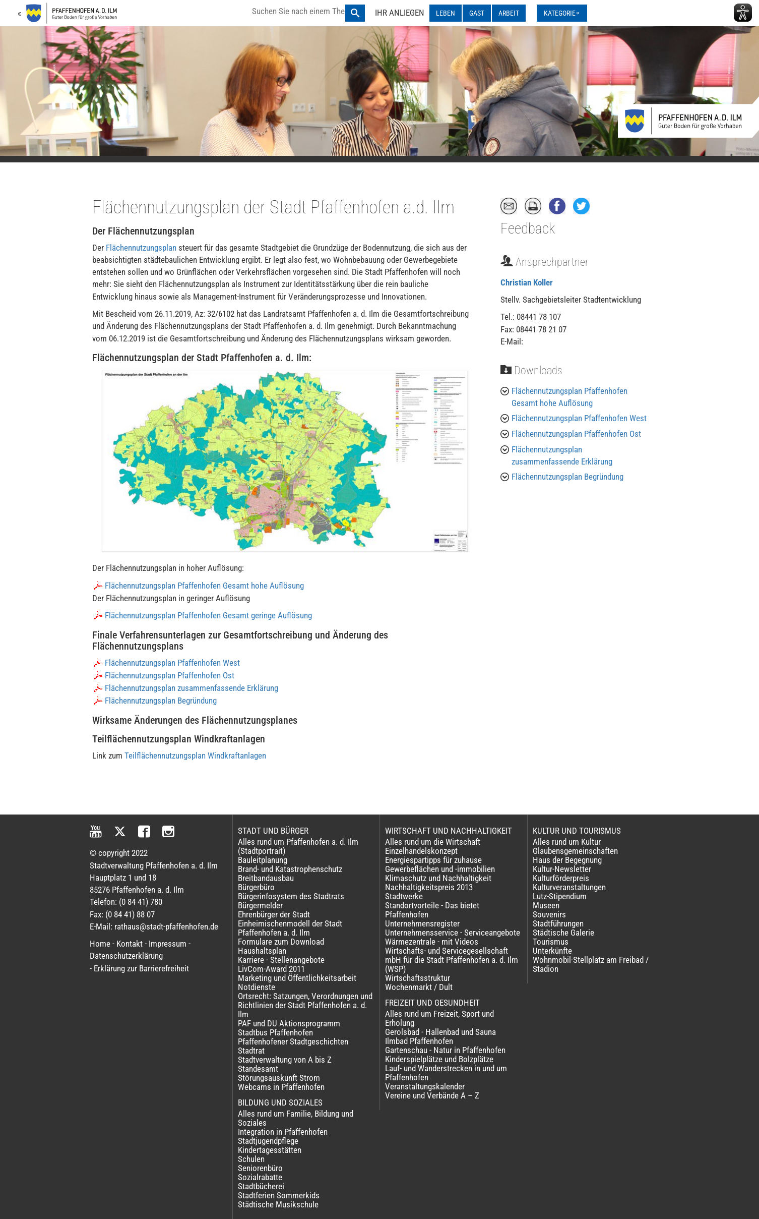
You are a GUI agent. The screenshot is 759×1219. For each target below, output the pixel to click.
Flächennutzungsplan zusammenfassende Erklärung (191, 688)
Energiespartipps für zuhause (433, 859)
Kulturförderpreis (561, 878)
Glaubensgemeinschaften (575, 850)
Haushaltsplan (262, 950)
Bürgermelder (260, 905)
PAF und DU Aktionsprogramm (289, 1023)
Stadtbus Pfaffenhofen (275, 1032)
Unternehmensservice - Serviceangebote (452, 932)
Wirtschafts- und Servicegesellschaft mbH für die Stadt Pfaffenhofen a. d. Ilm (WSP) (451, 959)
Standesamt (258, 1068)
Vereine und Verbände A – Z (432, 1095)
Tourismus (550, 941)
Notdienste (256, 987)
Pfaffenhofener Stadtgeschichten (293, 1041)
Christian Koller (526, 282)
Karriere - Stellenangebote (281, 959)
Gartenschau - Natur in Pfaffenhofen (445, 1050)
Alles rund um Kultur (567, 841)
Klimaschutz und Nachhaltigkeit (438, 878)
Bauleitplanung (262, 859)
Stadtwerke (404, 896)
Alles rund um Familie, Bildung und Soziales (295, 1118)
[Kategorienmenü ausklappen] (562, 13)
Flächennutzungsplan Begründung (161, 700)
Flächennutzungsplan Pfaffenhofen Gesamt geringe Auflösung (208, 615)
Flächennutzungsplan (141, 248)
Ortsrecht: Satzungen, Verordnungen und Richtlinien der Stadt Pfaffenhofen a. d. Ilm (305, 1005)
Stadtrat (251, 1050)
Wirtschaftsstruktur (417, 977)
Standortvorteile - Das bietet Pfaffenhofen (432, 910)
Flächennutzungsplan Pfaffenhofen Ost (169, 675)
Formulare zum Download (281, 941)
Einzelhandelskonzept (421, 850)
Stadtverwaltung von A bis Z (285, 1059)
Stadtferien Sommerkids (279, 1195)
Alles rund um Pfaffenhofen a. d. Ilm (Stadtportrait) (298, 846)
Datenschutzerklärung (126, 956)
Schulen (251, 1159)
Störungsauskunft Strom (279, 1077)
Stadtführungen (558, 923)
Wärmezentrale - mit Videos (431, 941)
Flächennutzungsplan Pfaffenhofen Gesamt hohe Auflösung (204, 586)
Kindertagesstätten (269, 1149)
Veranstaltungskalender (425, 1086)
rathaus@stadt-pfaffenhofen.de (166, 926)
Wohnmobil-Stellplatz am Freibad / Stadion (591, 964)
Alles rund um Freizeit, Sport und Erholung (439, 1018)
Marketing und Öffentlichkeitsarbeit (297, 977)
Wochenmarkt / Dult (419, 987)
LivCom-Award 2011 (271, 968)
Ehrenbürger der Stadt (274, 914)
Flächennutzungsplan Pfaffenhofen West (172, 663)
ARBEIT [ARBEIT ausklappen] (508, 13)
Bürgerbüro (256, 887)
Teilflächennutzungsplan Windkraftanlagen (195, 755)
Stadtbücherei (261, 1186)
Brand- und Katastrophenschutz (290, 869)
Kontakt (129, 944)
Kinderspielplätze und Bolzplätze (439, 1059)
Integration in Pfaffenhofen (283, 1131)
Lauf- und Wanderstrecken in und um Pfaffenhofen (446, 1073)
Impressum (167, 944)
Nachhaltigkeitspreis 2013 (429, 887)
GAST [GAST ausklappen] (476, 13)
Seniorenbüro (260, 1168)
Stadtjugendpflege (268, 1140)
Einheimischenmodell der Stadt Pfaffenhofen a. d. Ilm (290, 928)
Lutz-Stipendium (560, 896)
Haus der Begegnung (567, 859)
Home (100, 944)
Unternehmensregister (422, 923)
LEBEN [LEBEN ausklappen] (445, 13)
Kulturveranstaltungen (569, 887)
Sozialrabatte (260, 1177)
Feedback (527, 228)
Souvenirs (549, 914)
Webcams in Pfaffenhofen (281, 1086)
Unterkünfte (552, 950)
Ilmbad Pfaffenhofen (419, 1041)
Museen (546, 905)
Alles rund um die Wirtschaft (432, 841)
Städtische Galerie (563, 932)
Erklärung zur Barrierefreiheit (141, 968)
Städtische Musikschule (278, 1204)
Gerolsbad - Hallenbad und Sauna (440, 1031)
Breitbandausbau (266, 878)
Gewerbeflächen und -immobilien (440, 869)
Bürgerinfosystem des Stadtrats (291, 896)
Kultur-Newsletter (562, 869)
